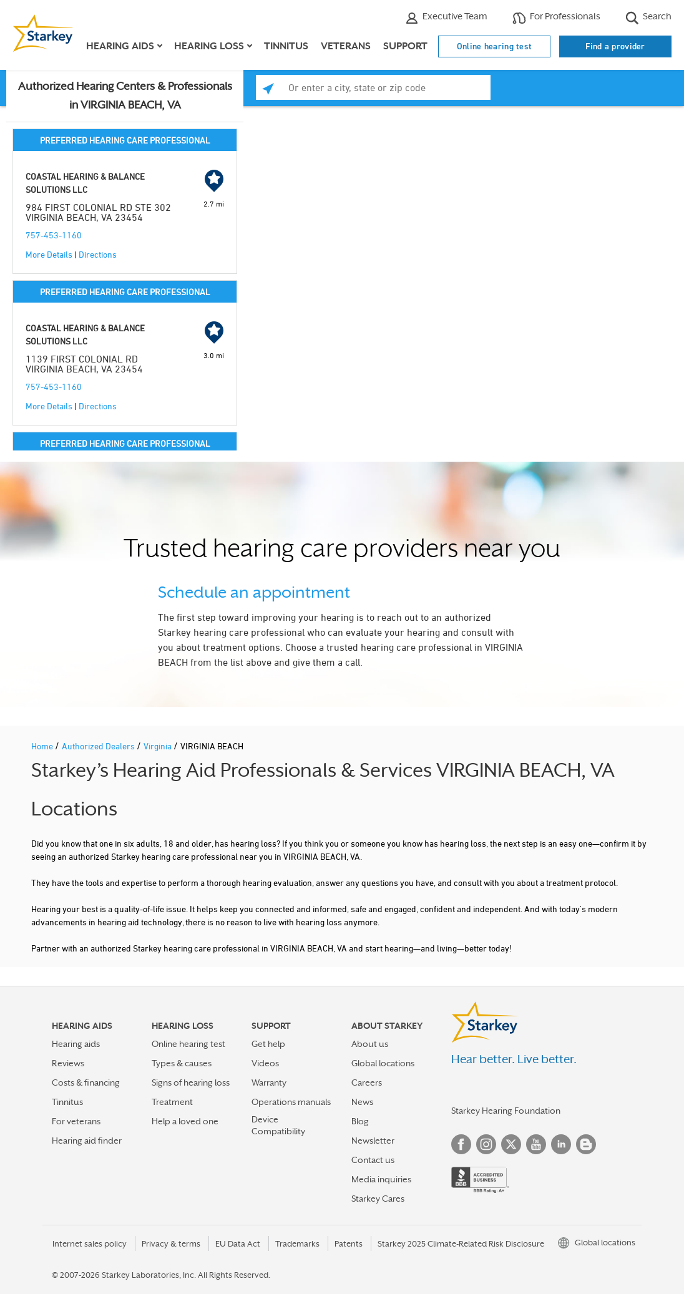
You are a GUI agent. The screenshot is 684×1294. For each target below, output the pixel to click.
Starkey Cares (377, 1199)
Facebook (461, 1144)
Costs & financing (86, 1082)
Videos (265, 1063)
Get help (268, 1044)
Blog (360, 1121)
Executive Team (446, 18)
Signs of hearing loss (191, 1082)
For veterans (76, 1121)
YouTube (536, 1144)
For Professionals (556, 18)
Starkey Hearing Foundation (505, 1111)
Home (43, 746)
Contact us (372, 1160)
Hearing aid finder (87, 1141)
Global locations (382, 1063)
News (362, 1102)
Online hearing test (494, 46)
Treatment (172, 1102)
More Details (49, 254)
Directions (98, 254)
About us (369, 1044)
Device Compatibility (278, 1125)
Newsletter (372, 1141)
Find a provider (615, 46)
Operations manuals (291, 1102)
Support (405, 46)
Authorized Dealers (99, 746)
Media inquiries (381, 1179)
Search (648, 18)
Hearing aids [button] (120, 46)
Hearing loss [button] (209, 46)
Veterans (346, 46)
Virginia (158, 746)
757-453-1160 (54, 235)
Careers (366, 1082)
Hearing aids (76, 1044)
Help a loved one (185, 1121)
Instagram (486, 1144)
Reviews (68, 1063)
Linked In (561, 1144)
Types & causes (182, 1063)
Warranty (269, 1082)
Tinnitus (286, 46)
